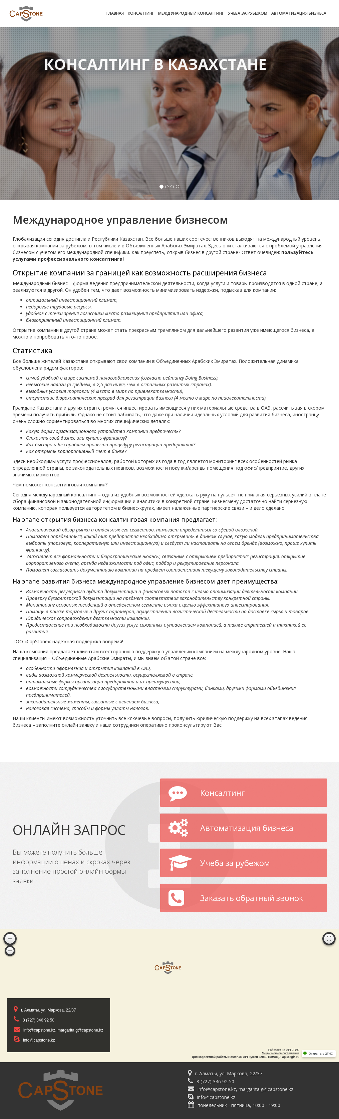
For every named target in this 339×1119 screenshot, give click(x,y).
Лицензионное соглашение (280, 1053)
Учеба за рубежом (247, 13)
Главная (115, 13)
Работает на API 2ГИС (283, 1050)
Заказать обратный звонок (235, 899)
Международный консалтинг (191, 13)
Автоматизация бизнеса (298, 13)
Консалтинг (141, 13)
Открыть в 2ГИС (321, 1053)
